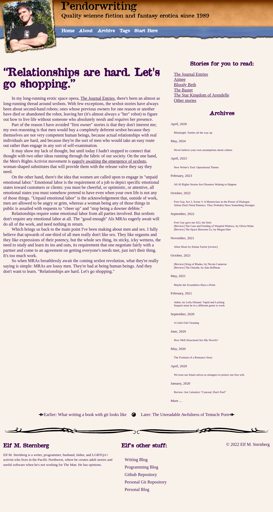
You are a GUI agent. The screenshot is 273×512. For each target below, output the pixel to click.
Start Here (146, 30)
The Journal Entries (191, 74)
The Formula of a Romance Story (193, 357)
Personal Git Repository (146, 482)
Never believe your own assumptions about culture (203, 149)
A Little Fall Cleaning (186, 322)
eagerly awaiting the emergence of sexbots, (109, 161)
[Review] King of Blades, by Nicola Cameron (200, 264)
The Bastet (183, 90)
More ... (176, 401)
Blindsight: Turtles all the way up (193, 132)
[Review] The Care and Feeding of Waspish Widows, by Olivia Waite (214, 225)
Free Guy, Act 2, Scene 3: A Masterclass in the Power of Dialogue (212, 201)
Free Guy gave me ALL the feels (192, 222)
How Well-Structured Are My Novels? (196, 340)
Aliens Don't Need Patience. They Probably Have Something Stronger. (214, 205)
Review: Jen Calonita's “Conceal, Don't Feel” (200, 392)
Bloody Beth (185, 84)
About (86, 30)
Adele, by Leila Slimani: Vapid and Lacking (199, 302)
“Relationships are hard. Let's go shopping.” (81, 77)
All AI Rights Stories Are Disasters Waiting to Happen (205, 184)
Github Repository (141, 474)
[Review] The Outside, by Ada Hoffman (197, 267)
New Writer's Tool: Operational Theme (196, 167)
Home (67, 30)
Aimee (180, 79)
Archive (106, 30)
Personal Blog (137, 489)
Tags (124, 30)
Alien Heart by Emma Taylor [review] (196, 246)
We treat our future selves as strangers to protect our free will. (209, 374)
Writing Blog (136, 459)
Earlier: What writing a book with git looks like (85, 414)
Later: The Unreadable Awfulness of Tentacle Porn (185, 414)
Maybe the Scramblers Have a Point (194, 284)
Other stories (185, 100)
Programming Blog (141, 467)
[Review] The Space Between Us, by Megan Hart (202, 229)
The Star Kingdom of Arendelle (201, 95)
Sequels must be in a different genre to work (199, 305)
